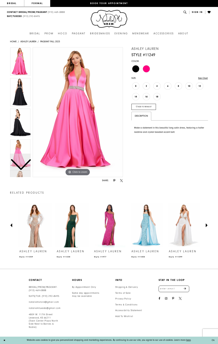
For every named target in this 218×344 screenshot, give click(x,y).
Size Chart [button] (203, 78)
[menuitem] (15, 3)
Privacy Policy (123, 298)
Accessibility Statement (128, 310)
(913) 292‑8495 (50, 296)
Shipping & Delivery (126, 287)
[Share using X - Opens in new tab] (121, 180)
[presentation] (35, 225)
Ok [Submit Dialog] (213, 340)
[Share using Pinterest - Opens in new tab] (114, 180)
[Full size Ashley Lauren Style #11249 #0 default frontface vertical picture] (78, 112)
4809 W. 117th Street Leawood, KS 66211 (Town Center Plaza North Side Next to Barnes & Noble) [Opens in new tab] (43, 320)
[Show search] (185, 12)
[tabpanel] (78, 112)
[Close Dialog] (4, 340)
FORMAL (37, 3)
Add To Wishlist (124, 316)
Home (13, 41)
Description (141, 116)
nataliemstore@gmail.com (44, 302)
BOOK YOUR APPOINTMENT (109, 3)
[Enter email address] (174, 289)
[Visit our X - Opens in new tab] (180, 298)
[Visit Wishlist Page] (209, 12)
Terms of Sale (123, 293)
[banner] (109, 19)
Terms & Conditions (126, 304)
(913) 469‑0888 (37, 290)
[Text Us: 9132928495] (23, 16)
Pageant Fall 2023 (50, 41)
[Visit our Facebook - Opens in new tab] (159, 298)
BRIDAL (12, 3)
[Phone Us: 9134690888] (35, 12)
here (188, 340)
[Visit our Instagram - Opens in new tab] (166, 298)
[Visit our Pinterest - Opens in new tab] (173, 298)
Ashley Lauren (28, 41)
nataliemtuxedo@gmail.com (45, 308)
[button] (197, 12)
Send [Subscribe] (186, 289)
